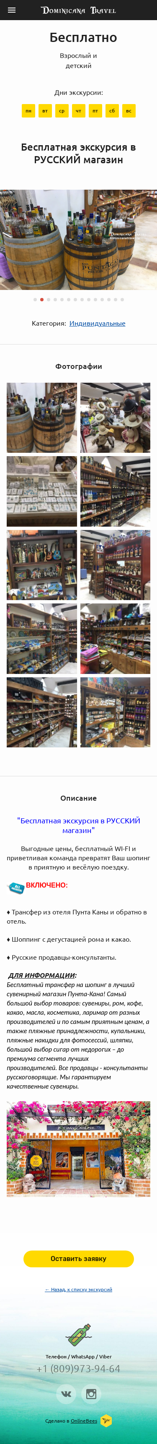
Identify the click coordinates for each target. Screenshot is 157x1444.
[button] (35, 299)
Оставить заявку (78, 1259)
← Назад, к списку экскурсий (78, 1289)
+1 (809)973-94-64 (78, 1368)
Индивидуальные (97, 323)
